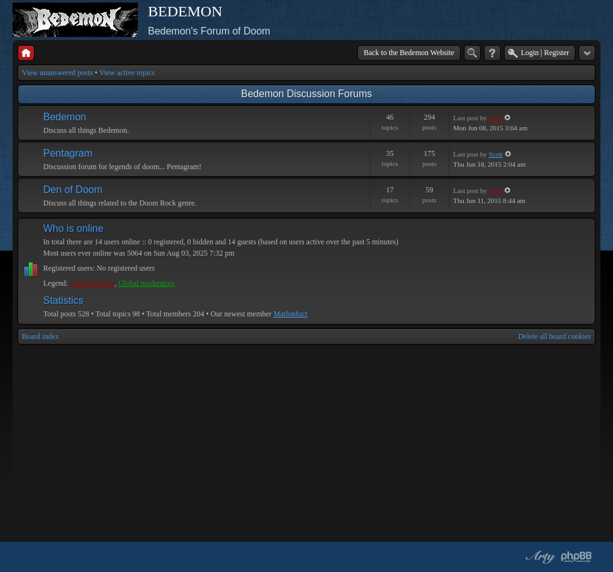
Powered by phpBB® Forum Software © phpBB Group (576, 557)
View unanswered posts (57, 72)
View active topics (127, 72)
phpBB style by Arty (539, 557)
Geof (496, 118)
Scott (496, 154)
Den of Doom (72, 189)
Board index (40, 336)
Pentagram (67, 153)
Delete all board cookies (554, 336)
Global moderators (146, 283)
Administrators (92, 283)
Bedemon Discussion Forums (306, 93)
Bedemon (64, 117)
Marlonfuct (290, 313)
